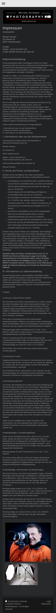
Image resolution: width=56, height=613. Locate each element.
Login (48, 601)
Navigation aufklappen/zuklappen (28, 3)
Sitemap (23, 601)
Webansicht (46, 604)
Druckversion (12, 601)
